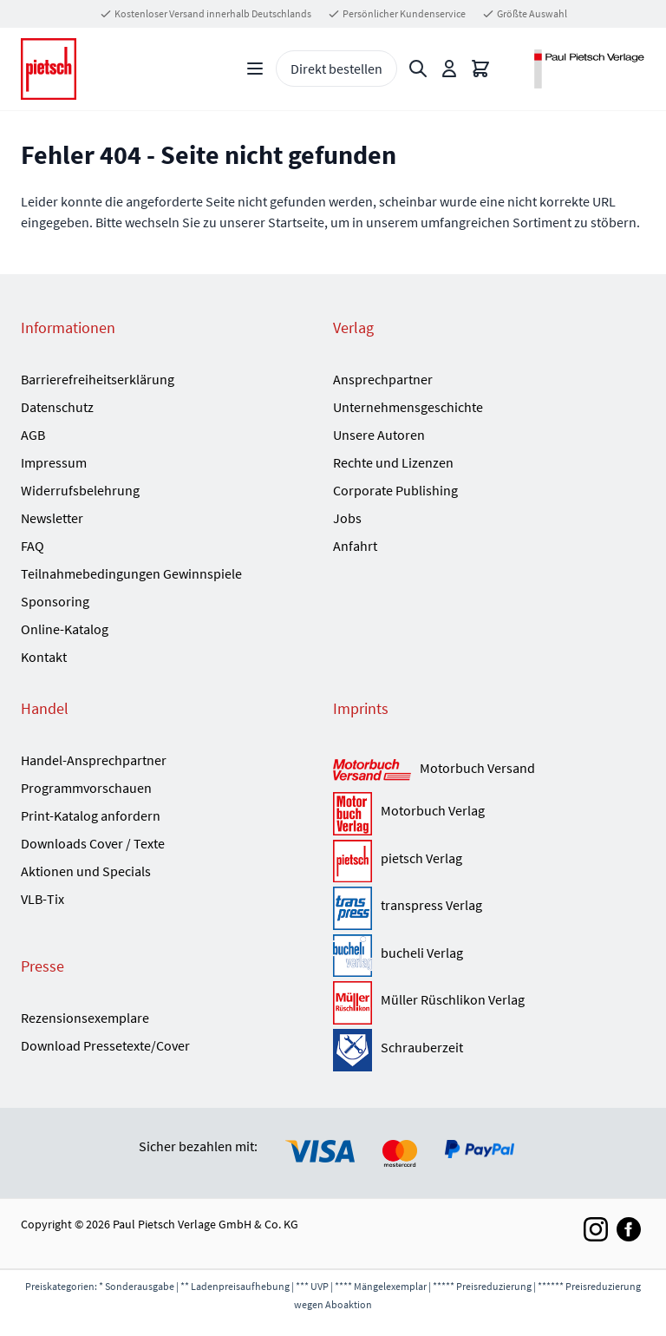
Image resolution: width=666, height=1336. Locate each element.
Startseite (296, 222)
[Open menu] (255, 68)
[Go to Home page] (48, 69)
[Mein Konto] (449, 68)
